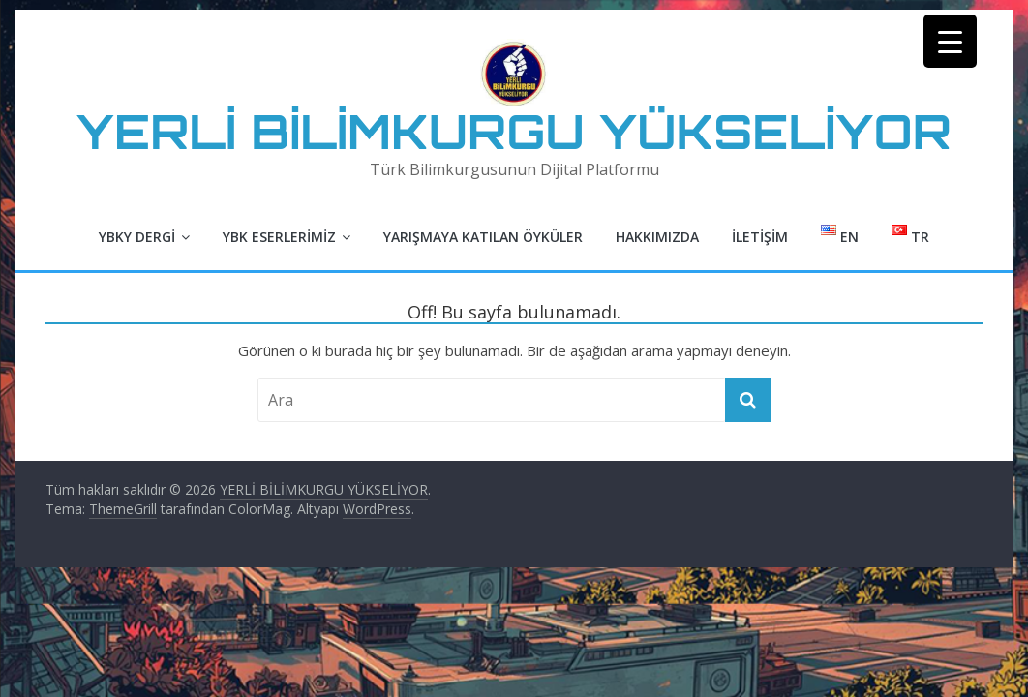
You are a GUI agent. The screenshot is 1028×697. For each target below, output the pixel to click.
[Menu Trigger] (950, 41)
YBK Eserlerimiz (279, 236)
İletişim (760, 236)
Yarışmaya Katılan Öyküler (483, 236)
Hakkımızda (657, 236)
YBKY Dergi (137, 236)
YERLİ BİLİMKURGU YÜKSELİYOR (514, 131)
